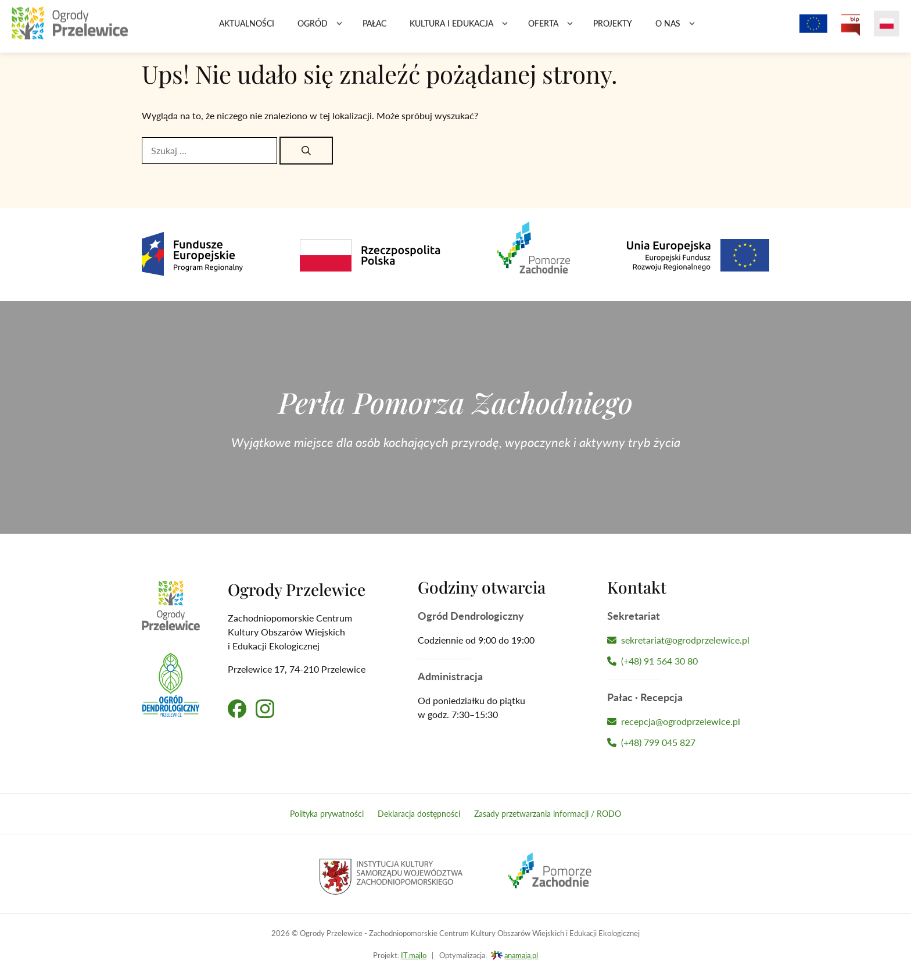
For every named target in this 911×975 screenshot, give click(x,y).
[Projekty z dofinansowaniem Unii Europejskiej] (813, 29)
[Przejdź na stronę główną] (70, 29)
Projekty (612, 29)
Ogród (324, 29)
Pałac (374, 29)
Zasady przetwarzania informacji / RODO (547, 814)
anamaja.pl (521, 955)
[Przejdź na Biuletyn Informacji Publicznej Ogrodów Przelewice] (850, 29)
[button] (339, 29)
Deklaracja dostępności (419, 814)
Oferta (555, 29)
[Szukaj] (306, 151)
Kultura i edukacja (463, 29)
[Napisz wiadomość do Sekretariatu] (688, 640)
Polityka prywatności (327, 814)
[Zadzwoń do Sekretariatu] (688, 661)
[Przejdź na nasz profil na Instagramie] (265, 708)
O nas (679, 29)
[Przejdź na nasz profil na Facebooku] (237, 708)
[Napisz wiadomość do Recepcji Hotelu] (688, 721)
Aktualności (246, 29)
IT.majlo (413, 955)
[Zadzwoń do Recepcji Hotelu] (688, 742)
